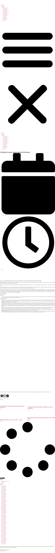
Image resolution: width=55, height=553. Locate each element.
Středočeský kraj (5, 146)
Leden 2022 (3, 532)
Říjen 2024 (3, 502)
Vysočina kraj (5, 147)
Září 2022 (3, 525)
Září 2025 (3, 492)
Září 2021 (3, 536)
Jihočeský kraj (5, 137)
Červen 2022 (3, 528)
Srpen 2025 (3, 493)
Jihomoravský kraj (5, 9)
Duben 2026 (3, 485)
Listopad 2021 (3, 534)
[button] (27, 76)
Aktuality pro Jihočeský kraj (5, 481)
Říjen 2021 (3, 535)
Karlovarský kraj (5, 10)
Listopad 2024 (3, 501)
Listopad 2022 (3, 523)
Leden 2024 (3, 510)
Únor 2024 (3, 509)
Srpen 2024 (3, 504)
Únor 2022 (3, 531)
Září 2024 (3, 503)
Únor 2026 (3, 487)
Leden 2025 (3, 499)
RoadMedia (5, 550)
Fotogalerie (3, 6)
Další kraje (3, 135)
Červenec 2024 (4, 505)
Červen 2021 (3, 539)
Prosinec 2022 (3, 522)
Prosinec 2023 (3, 511)
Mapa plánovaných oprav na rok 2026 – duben (11, 419)
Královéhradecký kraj (6, 11)
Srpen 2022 (3, 526)
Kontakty (3, 149)
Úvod (2, 4)
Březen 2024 (3, 508)
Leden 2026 (3, 488)
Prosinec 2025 (3, 489)
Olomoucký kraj (5, 14)
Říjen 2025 (3, 491)
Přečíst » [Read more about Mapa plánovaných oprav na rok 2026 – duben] (1, 421)
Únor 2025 (3, 498)
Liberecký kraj (5, 12)
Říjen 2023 (3, 513)
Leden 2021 (3, 543)
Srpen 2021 (3, 537)
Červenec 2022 (4, 527)
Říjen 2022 (3, 524)
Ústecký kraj (4, 17)
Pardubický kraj (5, 15)
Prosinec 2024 (3, 500)
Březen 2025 (3, 497)
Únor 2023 (3, 520)
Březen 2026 (3, 486)
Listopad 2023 (3, 512)
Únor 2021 (3, 542)
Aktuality (3, 5)
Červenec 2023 (4, 516)
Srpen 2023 (3, 515)
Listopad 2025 (3, 490)
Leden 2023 (3, 521)
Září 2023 (3, 514)
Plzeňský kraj (5, 16)
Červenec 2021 (4, 538)
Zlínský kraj (4, 148)
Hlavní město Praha (5, 136)
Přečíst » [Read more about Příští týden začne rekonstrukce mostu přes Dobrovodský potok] (29, 420)
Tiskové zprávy (4, 482)
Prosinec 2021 (3, 533)
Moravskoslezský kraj (6, 13)
